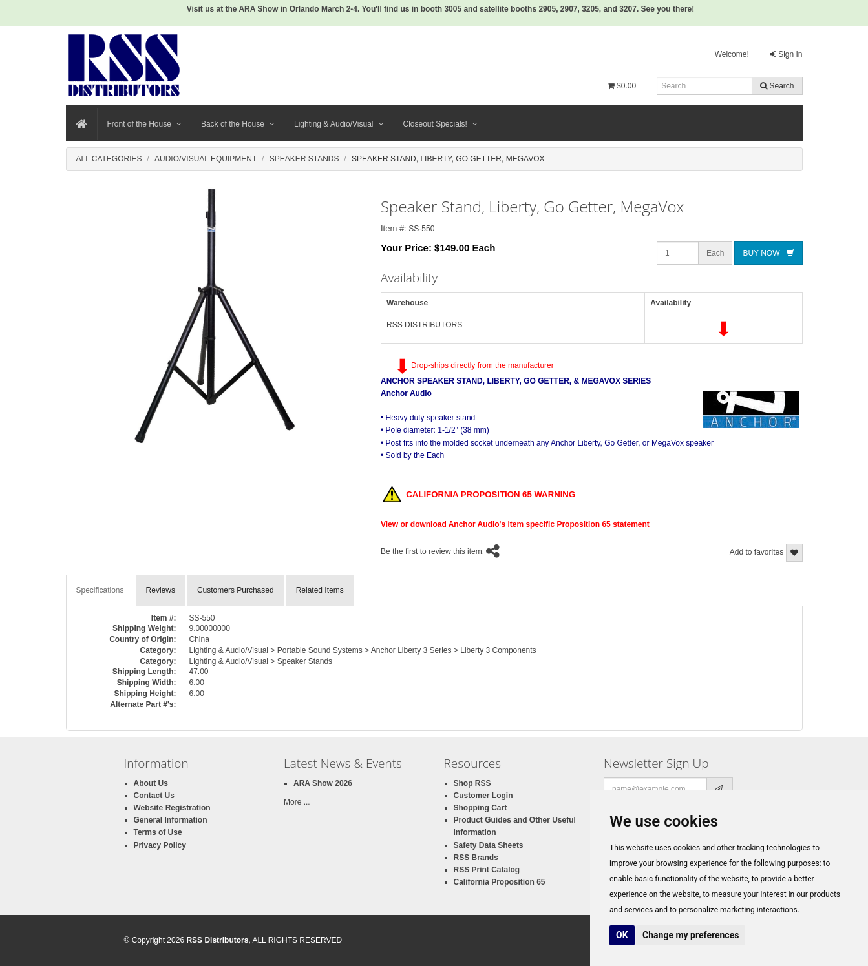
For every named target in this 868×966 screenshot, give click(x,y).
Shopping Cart (480, 807)
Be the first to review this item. (432, 551)
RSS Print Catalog (487, 869)
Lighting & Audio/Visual (339, 124)
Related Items (320, 590)
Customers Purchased (235, 590)
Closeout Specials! (440, 124)
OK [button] (622, 935)
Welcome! (732, 54)
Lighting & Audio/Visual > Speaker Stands (261, 661)
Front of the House (144, 124)
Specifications (100, 590)
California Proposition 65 (499, 882)
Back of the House (238, 124)
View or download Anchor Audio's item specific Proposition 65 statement (515, 524)
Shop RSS (472, 783)
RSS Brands (476, 857)
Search (777, 85)
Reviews (160, 590)
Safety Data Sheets (489, 845)
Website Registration (172, 807)
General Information (170, 820)
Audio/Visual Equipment (205, 158)
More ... (297, 802)
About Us (151, 783)
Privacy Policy (160, 845)
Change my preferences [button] (690, 935)
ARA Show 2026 (322, 783)
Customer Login (483, 795)
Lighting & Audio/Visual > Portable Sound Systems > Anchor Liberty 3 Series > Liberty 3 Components (362, 650)
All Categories (109, 158)
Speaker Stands (304, 158)
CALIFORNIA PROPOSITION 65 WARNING (479, 495)
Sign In (786, 54)
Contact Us (154, 795)
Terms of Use (158, 832)
